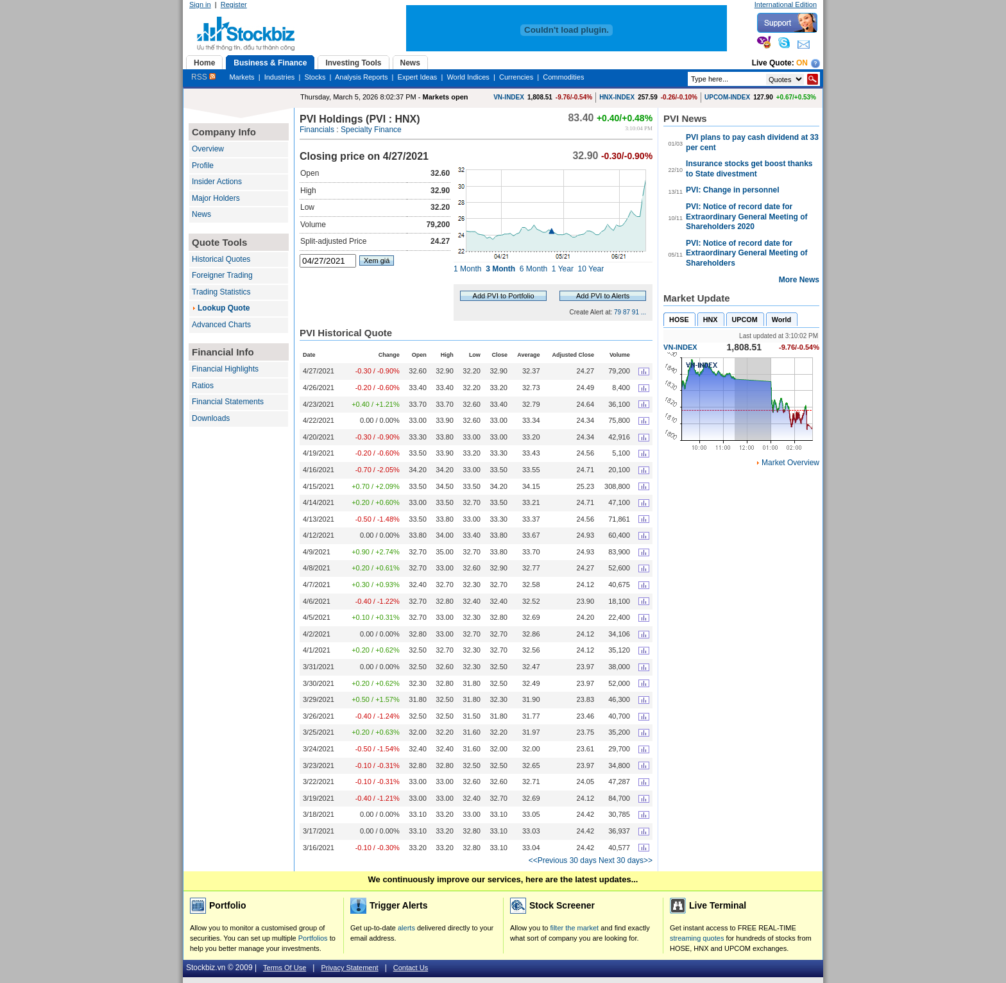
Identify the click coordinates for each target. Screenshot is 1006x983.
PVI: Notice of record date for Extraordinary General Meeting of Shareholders (746, 253)
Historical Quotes (221, 259)
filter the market (574, 928)
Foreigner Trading (222, 275)
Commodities (563, 77)
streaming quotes (697, 938)
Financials (317, 129)
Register (234, 4)
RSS (203, 77)
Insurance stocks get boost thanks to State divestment (749, 168)
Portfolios (313, 938)
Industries (279, 77)
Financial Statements (228, 401)
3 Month (500, 268)
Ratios (203, 385)
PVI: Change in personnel (732, 189)
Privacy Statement (349, 967)
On (802, 62)
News (201, 214)
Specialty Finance (371, 129)
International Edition (785, 4)
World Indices (468, 77)
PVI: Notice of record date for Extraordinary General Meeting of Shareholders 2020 (746, 216)
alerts (406, 928)
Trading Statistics (221, 291)
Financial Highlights (225, 368)
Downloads (211, 418)
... (643, 312)
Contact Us (410, 967)
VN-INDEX (508, 97)
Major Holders (216, 198)
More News (799, 279)
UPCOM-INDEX (727, 97)
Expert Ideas (418, 77)
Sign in (200, 4)
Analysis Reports (361, 77)
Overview (208, 148)
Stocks (314, 77)
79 (617, 312)
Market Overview (790, 462)
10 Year (591, 268)
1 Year (563, 268)
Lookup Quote (224, 307)
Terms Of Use (284, 967)
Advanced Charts (221, 324)
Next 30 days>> (625, 860)
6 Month (533, 268)
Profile (203, 165)
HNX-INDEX (617, 97)
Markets (241, 77)
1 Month (467, 268)
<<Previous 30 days (563, 860)
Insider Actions (217, 181)
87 (626, 312)
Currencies (516, 77)
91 (635, 312)
